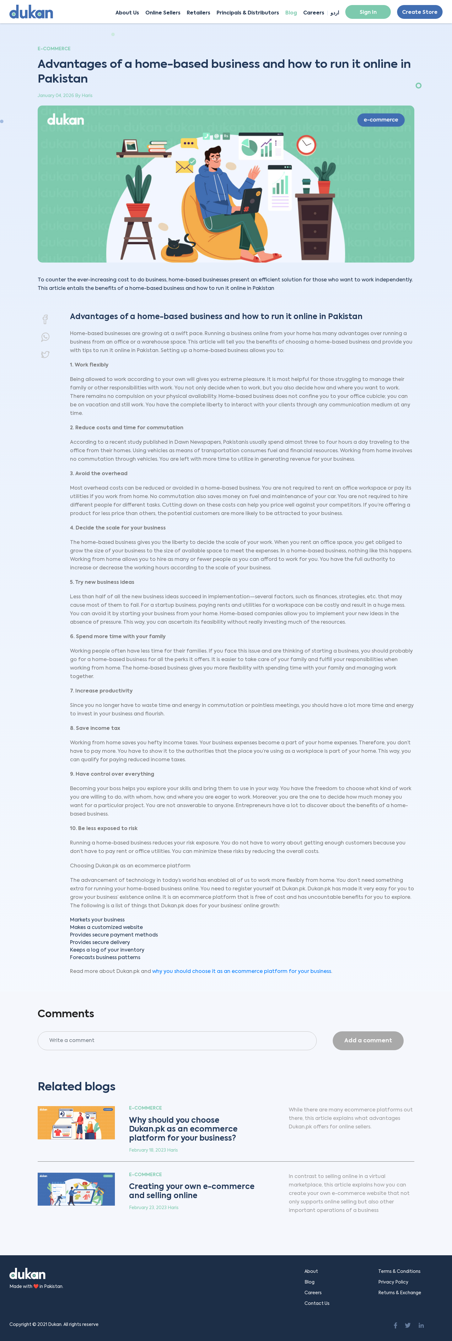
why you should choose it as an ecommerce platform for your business (241, 971)
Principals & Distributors (248, 13)
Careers (313, 13)
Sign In (368, 12)
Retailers (198, 13)
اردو (335, 13)
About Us (127, 13)
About (311, 1271)
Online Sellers (162, 13)
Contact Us (317, 1303)
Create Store (420, 12)
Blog (291, 13)
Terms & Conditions (399, 1271)
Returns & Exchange (399, 1293)
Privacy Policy (393, 1282)
